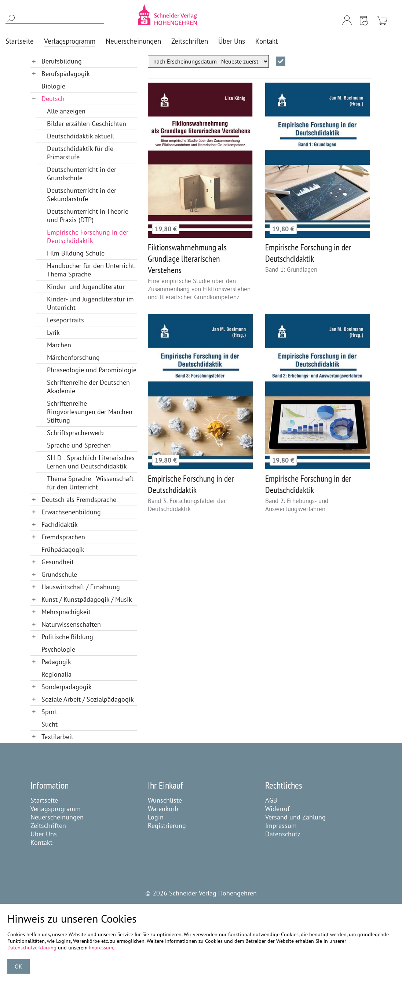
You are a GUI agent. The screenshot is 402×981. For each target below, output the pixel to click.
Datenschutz (282, 834)
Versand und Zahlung (295, 817)
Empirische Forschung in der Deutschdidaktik (308, 253)
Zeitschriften (48, 825)
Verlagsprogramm (55, 808)
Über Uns (43, 834)
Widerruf (277, 808)
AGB (271, 800)
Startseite (44, 800)
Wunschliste (165, 800)
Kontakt (41, 842)
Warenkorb (163, 808)
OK (18, 966)
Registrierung (167, 825)
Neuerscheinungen (57, 817)
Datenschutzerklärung (31, 947)
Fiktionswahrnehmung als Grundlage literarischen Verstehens (187, 259)
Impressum (281, 825)
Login (156, 817)
